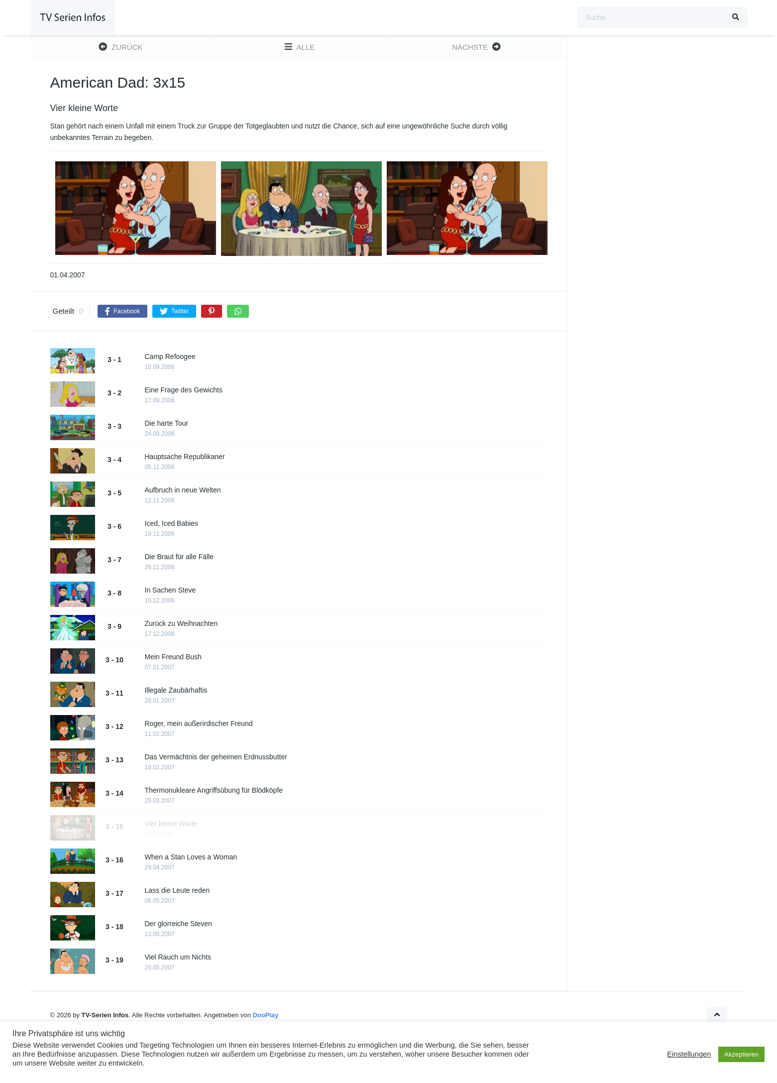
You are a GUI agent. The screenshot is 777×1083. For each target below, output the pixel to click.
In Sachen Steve (170, 590)
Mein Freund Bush (173, 657)
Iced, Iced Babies (171, 523)
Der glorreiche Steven (178, 924)
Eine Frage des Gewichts (183, 390)
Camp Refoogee (170, 357)
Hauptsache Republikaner (185, 457)
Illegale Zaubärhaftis (176, 690)
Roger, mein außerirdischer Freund (199, 723)
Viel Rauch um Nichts (178, 957)
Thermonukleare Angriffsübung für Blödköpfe (214, 790)
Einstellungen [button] (689, 1054)
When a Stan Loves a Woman (191, 857)
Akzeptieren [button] (741, 1054)
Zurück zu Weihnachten (181, 623)
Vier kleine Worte (171, 824)
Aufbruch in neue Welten (183, 490)
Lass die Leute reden (177, 890)
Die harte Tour (167, 423)
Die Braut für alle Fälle (179, 557)
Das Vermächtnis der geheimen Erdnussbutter (216, 757)
